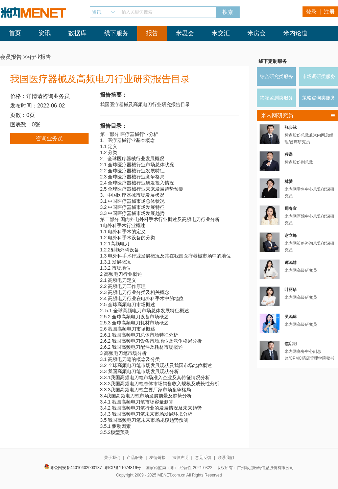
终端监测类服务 (276, 97)
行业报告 (40, 57)
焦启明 (291, 343)
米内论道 (295, 33)
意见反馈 (203, 457)
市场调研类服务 (318, 76)
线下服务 (116, 33)
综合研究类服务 (276, 76)
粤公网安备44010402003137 (76, 467)
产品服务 (135, 457)
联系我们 (226, 457)
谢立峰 (291, 235)
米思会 (185, 33)
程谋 (289, 154)
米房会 (256, 33)
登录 (311, 12)
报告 (152, 33)
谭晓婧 (291, 262)
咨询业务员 (49, 138)
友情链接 (157, 457)
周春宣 (291, 208)
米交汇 (221, 33)
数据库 (77, 33)
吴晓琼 (291, 316)
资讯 (45, 33)
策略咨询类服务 (318, 97)
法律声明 (180, 457)
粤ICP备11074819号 (122, 467)
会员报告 (11, 57)
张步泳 (291, 127)
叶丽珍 (291, 289)
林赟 (289, 181)
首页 (15, 33)
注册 (329, 12)
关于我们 (112, 457)
